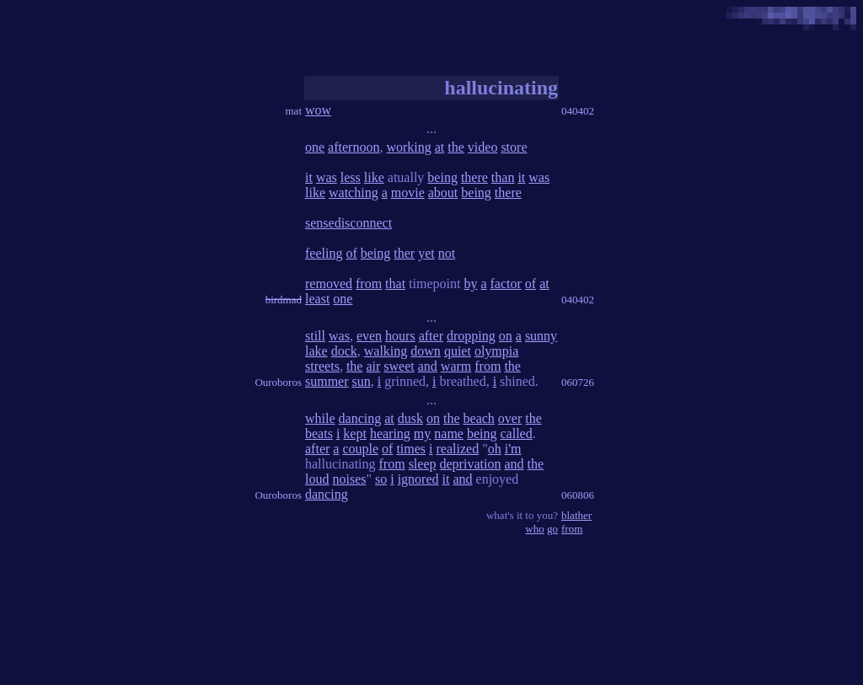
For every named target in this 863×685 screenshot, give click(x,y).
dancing (360, 418)
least (317, 299)
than (503, 177)
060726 (577, 382)
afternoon (353, 147)
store (514, 147)
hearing (390, 433)
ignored (418, 479)
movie (408, 192)
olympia (496, 351)
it (309, 177)
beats (319, 433)
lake (316, 351)
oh (494, 449)
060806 (577, 495)
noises (349, 479)
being (442, 177)
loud (317, 479)
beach (479, 418)
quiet (457, 351)
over (510, 418)
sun (361, 381)
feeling (323, 253)
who (534, 528)
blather (576, 515)
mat (294, 110)
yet (426, 253)
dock (344, 351)
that (395, 283)
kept (355, 433)
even (369, 336)
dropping (471, 336)
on (505, 336)
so (381, 479)
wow (318, 110)
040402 (577, 110)
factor (506, 283)
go (552, 528)
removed (328, 283)
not (446, 253)
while (320, 418)
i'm (513, 449)
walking (386, 351)
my (422, 433)
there (474, 177)
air (373, 366)
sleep (423, 464)
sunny (541, 336)
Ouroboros (278, 382)
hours (400, 336)
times (411, 449)
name (449, 433)
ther (404, 253)
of (351, 253)
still (315, 336)
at (440, 147)
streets (322, 366)
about (443, 192)
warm (456, 366)
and (427, 366)
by (470, 283)
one (314, 147)
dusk (410, 418)
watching (353, 192)
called (517, 433)
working (408, 147)
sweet (398, 366)
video (483, 147)
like (374, 177)
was (326, 177)
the (456, 147)
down (425, 351)
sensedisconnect (348, 223)
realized (458, 449)
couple (360, 449)
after (431, 336)
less (350, 177)
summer (327, 381)
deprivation (470, 464)
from (369, 283)
